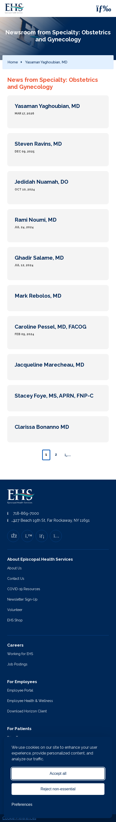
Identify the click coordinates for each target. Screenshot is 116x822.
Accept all (58, 773)
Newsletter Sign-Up (22, 599)
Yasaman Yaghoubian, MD (46, 62)
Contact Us (15, 579)
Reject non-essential (58, 789)
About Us (14, 568)
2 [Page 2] (56, 454)
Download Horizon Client (27, 711)
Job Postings (17, 664)
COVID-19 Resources (23, 589)
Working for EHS (20, 654)
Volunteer (14, 610)
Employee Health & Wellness (30, 701)
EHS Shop (15, 620)
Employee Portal (20, 690)
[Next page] (68, 455)
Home (12, 62)
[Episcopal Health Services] (15, 8)
